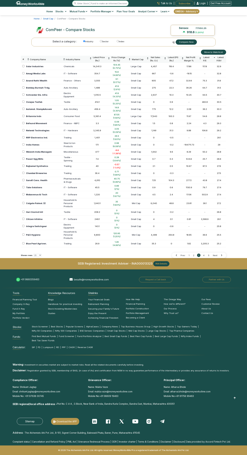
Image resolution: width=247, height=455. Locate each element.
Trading (67, 137)
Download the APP (67, 421)
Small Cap (136, 73)
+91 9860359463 (30, 279)
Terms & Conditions (148, 441)
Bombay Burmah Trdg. (38, 87)
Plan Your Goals (126, 11)
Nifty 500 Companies (66, 330)
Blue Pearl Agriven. (36, 243)
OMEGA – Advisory (186, 11)
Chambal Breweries (36, 173)
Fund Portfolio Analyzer (89, 336)
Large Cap (136, 66)
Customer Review (210, 304)
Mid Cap (136, 203)
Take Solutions (34, 187)
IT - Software (70, 73)
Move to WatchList (213, 52)
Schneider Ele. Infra (36, 95)
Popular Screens (74, 326)
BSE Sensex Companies (92, 330)
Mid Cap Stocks (137, 330)
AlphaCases (92, 326)
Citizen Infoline (34, 219)
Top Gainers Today (187, 326)
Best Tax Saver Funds (43, 340)
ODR (114, 441)
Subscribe (184, 3)
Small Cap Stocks (116, 330)
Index (120, 41)
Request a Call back (155, 279)
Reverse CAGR (85, 347)
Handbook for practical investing (65, 304)
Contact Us (207, 313)
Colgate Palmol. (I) (36, 203)
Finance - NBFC (72, 123)
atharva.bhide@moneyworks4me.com (190, 391)
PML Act (71, 441)
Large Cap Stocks (157, 330)
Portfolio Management (137, 313)
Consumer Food (72, 116)
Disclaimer (166, 441)
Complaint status (21, 441)
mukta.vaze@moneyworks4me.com (113, 391)
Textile (67, 102)
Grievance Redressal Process (94, 441)
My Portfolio (19, 313)
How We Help (133, 299)
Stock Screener (40, 326)
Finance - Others (72, 80)
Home (49, 11)
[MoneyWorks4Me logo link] (30, 3)
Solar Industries (34, 66)
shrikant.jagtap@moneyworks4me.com (39, 391)
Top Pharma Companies (181, 330)
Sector (104, 41)
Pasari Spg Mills (34, 159)
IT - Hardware (71, 130)
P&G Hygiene (33, 234)
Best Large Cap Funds (166, 336)
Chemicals (69, 66)
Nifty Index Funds (190, 336)
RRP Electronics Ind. (37, 137)
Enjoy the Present (97, 313)
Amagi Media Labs (36, 73)
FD (39, 347)
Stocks (61, 11)
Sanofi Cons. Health (36, 180)
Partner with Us (216, 279)
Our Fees (206, 299)
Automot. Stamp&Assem (39, 109)
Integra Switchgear (36, 226)
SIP (33, 347)
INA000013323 (142, 263)
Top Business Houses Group (136, 326)
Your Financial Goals (99, 299)
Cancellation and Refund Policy (48, 441)
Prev (183, 255)
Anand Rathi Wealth (36, 80)
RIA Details (161, 263)
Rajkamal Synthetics (37, 166)
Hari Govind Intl (34, 212)
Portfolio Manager (102, 11)
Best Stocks (57, 326)
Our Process (170, 308)
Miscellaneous (71, 151)
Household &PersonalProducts (70, 203)
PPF (64, 347)
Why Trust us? (171, 313)
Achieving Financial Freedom (103, 317)
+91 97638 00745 (34, 396)
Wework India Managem (39, 151)
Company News (110, 326)
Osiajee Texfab (34, 102)
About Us (206, 308)
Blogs (51, 299)
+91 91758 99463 (184, 396)
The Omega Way (172, 299)
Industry (88, 41)
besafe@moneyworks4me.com (91, 279)
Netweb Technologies (37, 130)
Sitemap (30, 421)
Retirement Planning (98, 304)
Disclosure (179, 441)
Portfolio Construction (137, 308)
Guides (51, 313)
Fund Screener (66, 336)
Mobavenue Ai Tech (36, 194)
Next (215, 255)
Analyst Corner (147, 11)
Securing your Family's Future (103, 308)
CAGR (72, 347)
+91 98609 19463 (109, 396)
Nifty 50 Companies (42, 330)
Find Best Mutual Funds (44, 336)
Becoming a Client (135, 317)
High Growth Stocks (163, 326)
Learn (165, 11)
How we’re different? (175, 304)
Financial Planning (135, 304)
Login (201, 3)
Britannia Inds (33, 116)
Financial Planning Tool (25, 299)
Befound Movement (36, 123)
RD (57, 347)
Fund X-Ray (19, 308)
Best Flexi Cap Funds (141, 336)
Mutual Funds (78, 11)
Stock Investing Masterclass (62, 308)
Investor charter (127, 441)
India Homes (32, 144)
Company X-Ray (21, 304)
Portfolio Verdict (21, 317)
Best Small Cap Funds (116, 336)
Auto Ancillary (71, 87)
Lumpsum (48, 347)
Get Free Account (221, 3)
